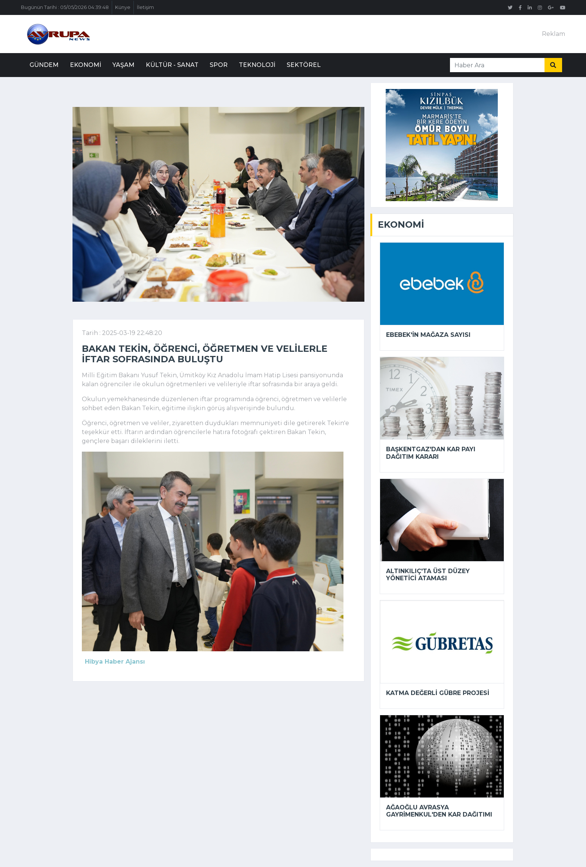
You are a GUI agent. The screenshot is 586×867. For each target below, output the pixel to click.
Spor (219, 64)
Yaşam (123, 64)
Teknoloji (257, 64)
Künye (122, 7)
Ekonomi (85, 64)
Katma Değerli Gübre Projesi (437, 693)
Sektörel (304, 64)
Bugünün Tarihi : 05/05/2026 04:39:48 (65, 7)
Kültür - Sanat (172, 64)
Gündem (44, 64)
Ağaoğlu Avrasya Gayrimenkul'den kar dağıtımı (439, 811)
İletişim (145, 7)
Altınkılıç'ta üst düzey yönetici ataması (428, 575)
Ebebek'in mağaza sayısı (428, 334)
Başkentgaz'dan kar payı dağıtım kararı (430, 453)
